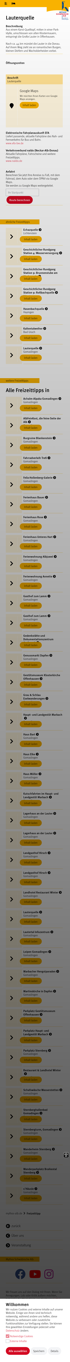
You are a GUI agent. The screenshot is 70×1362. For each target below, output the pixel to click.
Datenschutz (13, 1330)
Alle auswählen (18, 1351)
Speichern (38, 1351)
